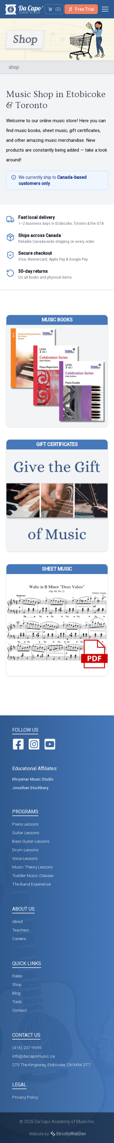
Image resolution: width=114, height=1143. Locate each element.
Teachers (20, 930)
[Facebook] (18, 744)
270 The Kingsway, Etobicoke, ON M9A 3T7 (51, 1064)
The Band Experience (31, 884)
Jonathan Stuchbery (30, 787)
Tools (17, 1001)
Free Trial (81, 9)
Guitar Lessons (25, 832)
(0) (54, 9)
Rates (17, 975)
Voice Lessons (25, 858)
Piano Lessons (25, 824)
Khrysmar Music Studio (33, 779)
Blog (16, 993)
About (17, 921)
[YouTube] (50, 744)
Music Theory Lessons (32, 866)
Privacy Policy (25, 1097)
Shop (17, 984)
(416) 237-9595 (27, 1047)
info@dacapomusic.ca (33, 1056)
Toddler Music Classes (33, 875)
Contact (19, 1010)
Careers (19, 938)
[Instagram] (34, 744)
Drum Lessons (25, 849)
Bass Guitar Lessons (31, 841)
